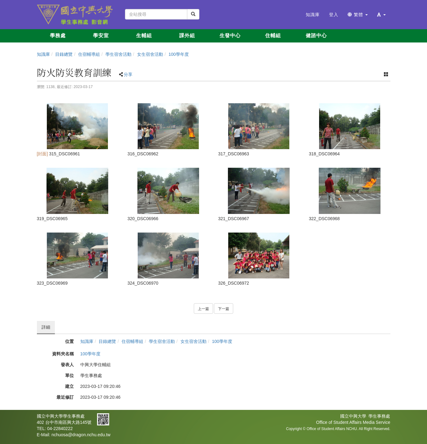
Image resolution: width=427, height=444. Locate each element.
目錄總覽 (64, 54)
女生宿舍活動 (150, 54)
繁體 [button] (358, 14)
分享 (128, 74)
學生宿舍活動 (118, 54)
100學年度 (178, 54)
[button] (381, 14)
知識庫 (43, 54)
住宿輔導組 (89, 54)
